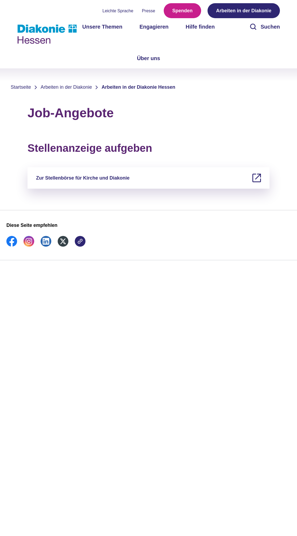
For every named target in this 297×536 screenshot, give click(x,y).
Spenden (182, 10)
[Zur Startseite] (47, 34)
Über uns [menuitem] (148, 58)
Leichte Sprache (118, 11)
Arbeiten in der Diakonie (243, 10)
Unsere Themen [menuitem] (102, 27)
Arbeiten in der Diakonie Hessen (138, 87)
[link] (11, 245)
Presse (148, 11)
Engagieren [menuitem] (154, 27)
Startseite (21, 87)
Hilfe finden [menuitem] (200, 27)
